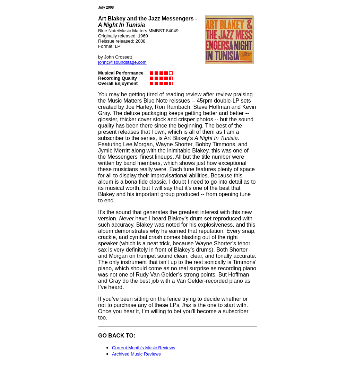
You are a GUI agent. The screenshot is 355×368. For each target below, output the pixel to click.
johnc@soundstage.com (122, 62)
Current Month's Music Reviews (143, 347)
